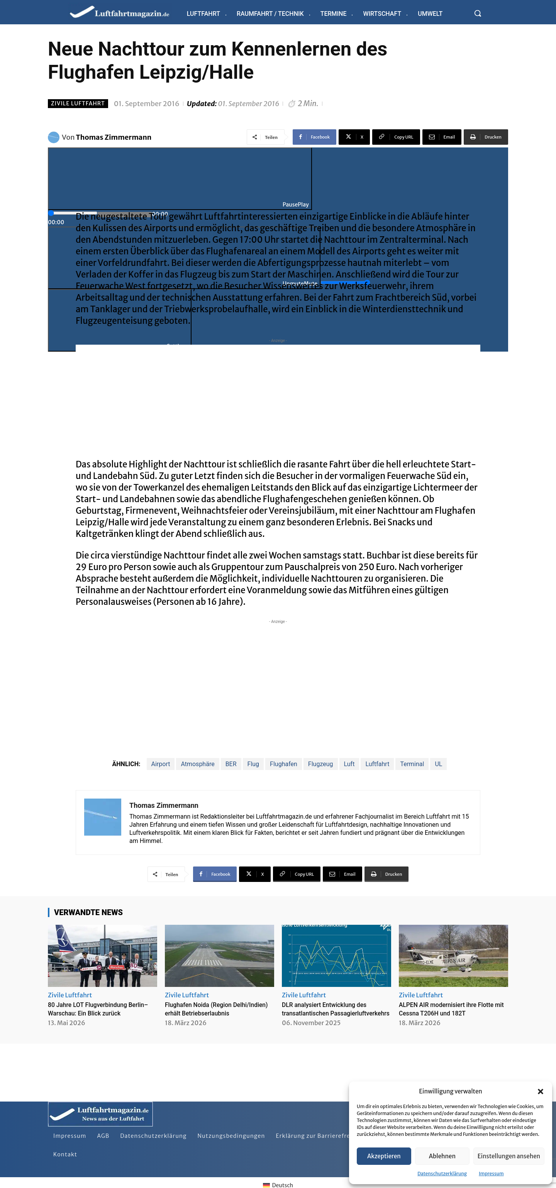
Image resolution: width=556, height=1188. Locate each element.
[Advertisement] (278, 399)
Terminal (412, 764)
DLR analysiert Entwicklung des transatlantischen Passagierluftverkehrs (330, 1012)
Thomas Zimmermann (114, 137)
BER (231, 764)
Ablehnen (442, 1156)
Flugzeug (320, 764)
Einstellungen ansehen (509, 1156)
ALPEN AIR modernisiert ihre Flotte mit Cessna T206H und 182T (453, 1008)
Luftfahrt (377, 764)
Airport (160, 764)
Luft (349, 764)
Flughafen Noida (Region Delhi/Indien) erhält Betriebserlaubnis (203, 1012)
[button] (540, 1091)
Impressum (491, 1173)
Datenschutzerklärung (442, 1173)
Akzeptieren (384, 1156)
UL (438, 764)
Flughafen (283, 764)
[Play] (180, 178)
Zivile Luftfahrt (78, 103)
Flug (253, 764)
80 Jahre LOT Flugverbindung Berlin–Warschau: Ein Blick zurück (101, 1008)
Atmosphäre (197, 764)
